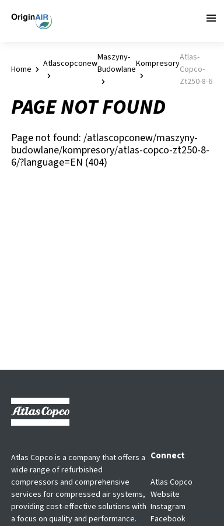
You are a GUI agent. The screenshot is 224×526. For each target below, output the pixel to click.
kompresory (158, 63)
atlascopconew (70, 63)
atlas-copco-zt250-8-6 (196, 69)
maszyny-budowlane (116, 63)
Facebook (168, 519)
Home (21, 69)
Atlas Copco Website (171, 488)
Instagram (168, 507)
